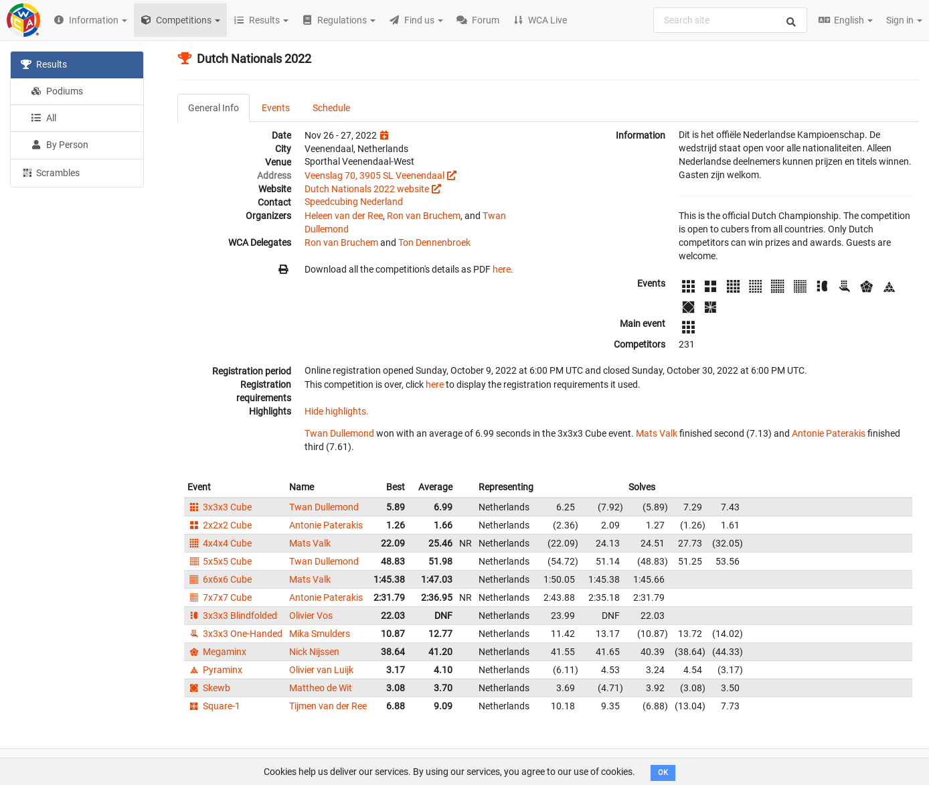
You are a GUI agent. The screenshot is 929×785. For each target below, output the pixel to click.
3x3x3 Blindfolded (232, 615)
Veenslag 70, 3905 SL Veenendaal (374, 175)
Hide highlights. (337, 411)
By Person (59, 144)
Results (44, 64)
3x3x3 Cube (219, 507)
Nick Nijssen (314, 651)
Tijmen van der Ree (328, 706)
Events (276, 107)
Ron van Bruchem (423, 215)
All (43, 118)
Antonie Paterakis (828, 433)
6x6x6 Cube (219, 579)
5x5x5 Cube (219, 561)
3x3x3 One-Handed (234, 633)
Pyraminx (214, 669)
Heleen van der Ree (344, 215)
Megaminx (216, 651)
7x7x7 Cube (219, 597)
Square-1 (213, 706)
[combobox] (730, 20)
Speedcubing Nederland (354, 201)
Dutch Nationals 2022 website (367, 189)
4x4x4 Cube (219, 543)
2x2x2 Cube (219, 525)
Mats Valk (656, 433)
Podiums (57, 91)
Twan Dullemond (339, 433)
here (502, 269)
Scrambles (50, 172)
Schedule (331, 107)
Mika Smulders (319, 633)
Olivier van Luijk (321, 669)
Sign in (904, 20)
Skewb (208, 688)
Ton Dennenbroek (434, 242)
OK (663, 772)
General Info (213, 107)
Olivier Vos (311, 615)
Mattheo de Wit (320, 688)
